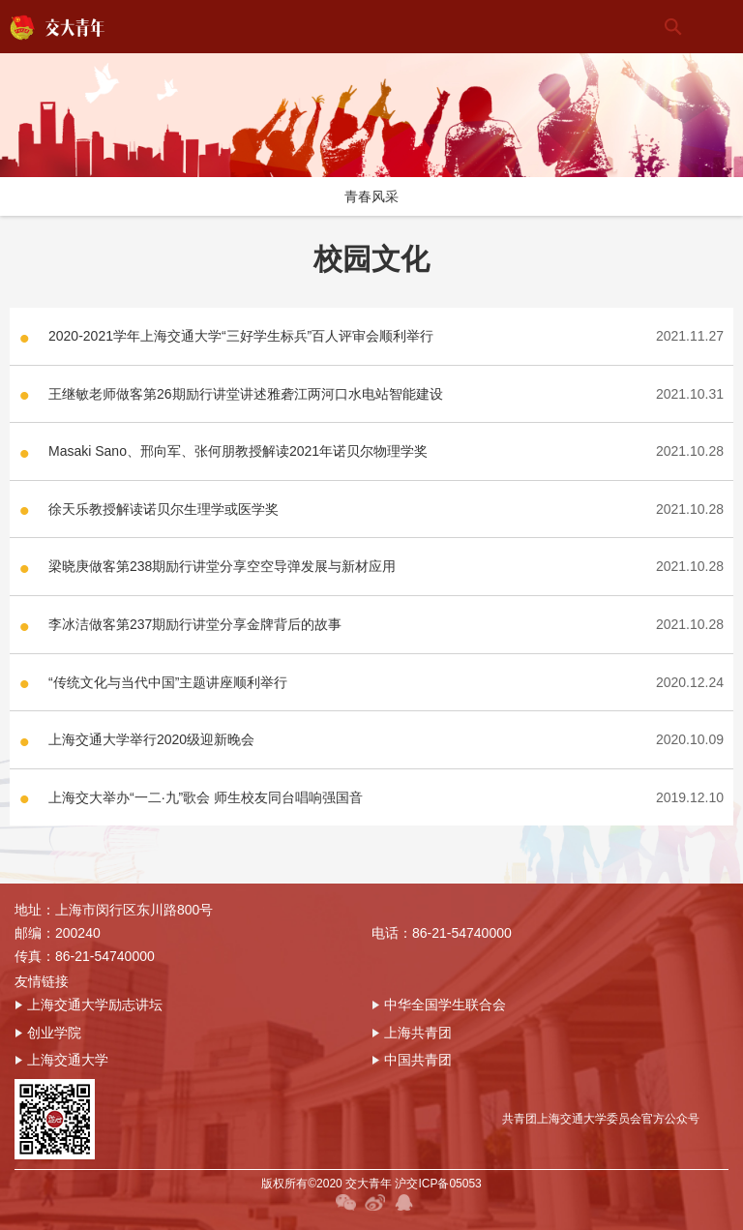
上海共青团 (412, 1032)
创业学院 (48, 1032)
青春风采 (371, 196)
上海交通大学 (61, 1059)
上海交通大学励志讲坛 (89, 1004)
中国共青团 (412, 1059)
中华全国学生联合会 (439, 1004)
